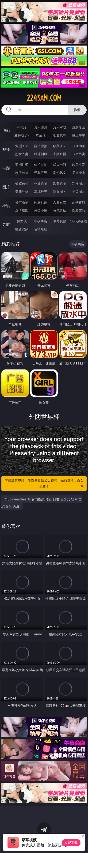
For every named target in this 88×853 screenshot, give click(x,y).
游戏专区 (78, 127)
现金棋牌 (59, 135)
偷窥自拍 (21, 183)
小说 (6, 205)
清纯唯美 (40, 191)
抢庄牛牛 (78, 135)
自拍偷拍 (40, 146)
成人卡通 (59, 164)
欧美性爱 (78, 164)
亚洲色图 (40, 183)
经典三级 (40, 172)
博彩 (6, 130)
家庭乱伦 (40, 202)
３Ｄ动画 (78, 146)
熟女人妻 (21, 154)
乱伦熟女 (59, 172)
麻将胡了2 (21, 135)
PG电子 (21, 127)
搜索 (77, 110)
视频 (6, 149)
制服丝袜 (21, 172)
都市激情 (21, 202)
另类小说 (40, 210)
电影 (6, 168)
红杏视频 (21, 229)
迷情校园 (21, 210)
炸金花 (41, 135)
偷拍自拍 (40, 164)
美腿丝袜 (21, 191)
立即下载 (71, 842)
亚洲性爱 (21, 164)
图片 (6, 186)
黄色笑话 (59, 210)
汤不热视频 (78, 221)
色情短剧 (40, 229)
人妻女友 (59, 202)
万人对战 (59, 127)
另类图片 (78, 191)
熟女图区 (59, 191)
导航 (6, 224)
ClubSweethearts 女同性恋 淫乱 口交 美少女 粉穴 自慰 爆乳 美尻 (41, 502)
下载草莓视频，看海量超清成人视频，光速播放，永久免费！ (44, 483)
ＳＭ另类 (78, 154)
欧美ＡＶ (59, 146)
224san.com (44, 98)
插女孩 (22, 221)
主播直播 (59, 154)
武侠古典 (78, 202)
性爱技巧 (78, 210)
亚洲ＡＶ (21, 146)
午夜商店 (40, 221)
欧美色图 (59, 183)
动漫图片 (78, 183)
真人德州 (40, 127)
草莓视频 (59, 221)
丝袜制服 (40, 154)
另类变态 (78, 172)
